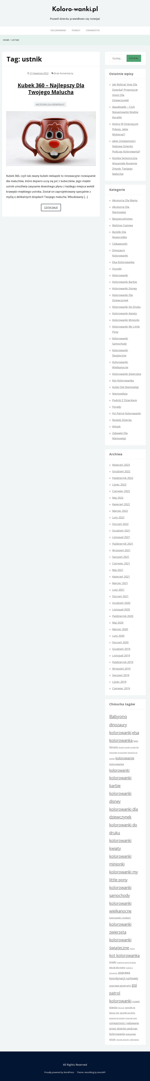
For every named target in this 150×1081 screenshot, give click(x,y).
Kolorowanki (58, 30)
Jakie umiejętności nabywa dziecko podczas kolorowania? (126, 146)
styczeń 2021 (120, 596)
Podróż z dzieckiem (124, 400)
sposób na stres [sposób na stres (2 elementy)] (127, 1012)
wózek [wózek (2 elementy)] (112, 1039)
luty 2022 (118, 517)
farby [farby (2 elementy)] (135, 741)
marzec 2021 (120, 583)
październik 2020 (122, 616)
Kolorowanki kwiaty (124, 313)
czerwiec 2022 (121, 491)
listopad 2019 (121, 655)
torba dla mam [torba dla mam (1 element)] (131, 1018)
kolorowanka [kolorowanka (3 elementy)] (116, 764)
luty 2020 (118, 636)
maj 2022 (117, 497)
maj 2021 (117, 570)
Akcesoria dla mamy (125, 200)
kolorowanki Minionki (125, 320)
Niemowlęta (119, 393)
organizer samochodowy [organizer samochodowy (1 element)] (126, 962)
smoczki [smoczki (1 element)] (121, 1008)
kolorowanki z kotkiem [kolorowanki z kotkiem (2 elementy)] (120, 917)
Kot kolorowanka (123, 380)
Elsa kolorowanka (123, 262)
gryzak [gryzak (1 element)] (121, 747)
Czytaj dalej (52, 208)
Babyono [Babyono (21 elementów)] (118, 716)
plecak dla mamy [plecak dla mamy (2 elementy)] (117, 967)
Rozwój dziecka (122, 420)
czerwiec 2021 (121, 563)
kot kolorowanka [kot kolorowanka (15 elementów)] (124, 955)
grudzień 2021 (121, 530)
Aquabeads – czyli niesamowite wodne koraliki (125, 112)
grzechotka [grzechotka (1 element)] (122, 753)
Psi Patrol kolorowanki (126, 413)
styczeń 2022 (120, 524)
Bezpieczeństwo (122, 218)
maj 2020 (117, 622)
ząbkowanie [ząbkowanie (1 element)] (134, 1040)
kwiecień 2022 (121, 504)
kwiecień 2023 (121, 465)
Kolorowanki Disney (124, 288)
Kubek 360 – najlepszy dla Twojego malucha (51, 88)
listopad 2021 (121, 537)
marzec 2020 (120, 629)
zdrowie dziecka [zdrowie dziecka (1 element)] (122, 1040)
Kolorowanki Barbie (124, 282)
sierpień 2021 (120, 557)
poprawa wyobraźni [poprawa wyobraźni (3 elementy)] (120, 985)
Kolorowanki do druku (126, 307)
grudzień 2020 (121, 603)
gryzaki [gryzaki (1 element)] (127, 747)
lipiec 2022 (119, 484)
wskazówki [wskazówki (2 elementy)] (131, 1034)
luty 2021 (118, 589)
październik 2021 (122, 543)
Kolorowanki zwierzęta (126, 374)
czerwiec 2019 (121, 688)
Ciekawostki (93, 30)
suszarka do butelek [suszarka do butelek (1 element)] (117, 1018)
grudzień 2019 (121, 649)
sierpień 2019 (120, 675)
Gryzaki (117, 268)
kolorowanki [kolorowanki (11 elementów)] (119, 770)
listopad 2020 (121, 609)
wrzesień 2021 (121, 550)
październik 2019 (122, 662)
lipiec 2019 (119, 682)
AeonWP (101, 1072)
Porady (76, 30)
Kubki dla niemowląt (125, 387)
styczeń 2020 (120, 642)
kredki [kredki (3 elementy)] (112, 962)
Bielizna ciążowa (122, 225)
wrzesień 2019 (121, 668)
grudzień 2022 (121, 471)
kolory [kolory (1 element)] (132, 949)
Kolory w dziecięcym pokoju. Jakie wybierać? (125, 129)
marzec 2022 (120, 511)
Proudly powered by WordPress (59, 1072)
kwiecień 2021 (121, 576)
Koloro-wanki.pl (75, 9)
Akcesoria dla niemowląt (50, 104)
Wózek (116, 426)
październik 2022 (122, 478)
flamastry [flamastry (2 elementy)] (113, 747)
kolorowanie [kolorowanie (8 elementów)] (124, 758)
